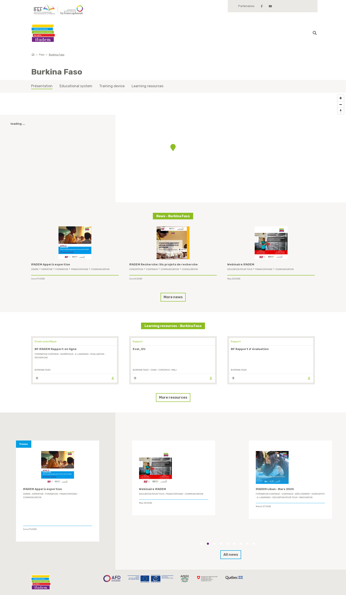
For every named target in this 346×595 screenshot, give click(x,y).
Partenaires (246, 6)
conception (136, 269)
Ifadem (43, 33)
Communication (100, 269)
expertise (47, 269)
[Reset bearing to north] (340, 111)
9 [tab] (254, 544)
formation (61, 269)
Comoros (164, 370)
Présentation (42, 86)
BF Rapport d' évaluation (250, 349)
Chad (153, 370)
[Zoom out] (340, 104)
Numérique (66, 354)
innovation (305, 497)
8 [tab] (247, 544)
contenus (152, 269)
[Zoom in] (340, 98)
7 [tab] (240, 544)
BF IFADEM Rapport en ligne (56, 349)
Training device (112, 86)
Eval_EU (139, 349)
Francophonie (79, 269)
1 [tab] (201, 544)
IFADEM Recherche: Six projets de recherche (163, 264)
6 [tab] (234, 544)
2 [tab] (208, 544)
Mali (174, 370)
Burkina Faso (56, 54)
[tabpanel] (173, 477)
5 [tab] (227, 544)
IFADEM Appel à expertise (50, 264)
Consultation (190, 269)
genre (35, 269)
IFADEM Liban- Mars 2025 (275, 489)
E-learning (82, 354)
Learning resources (147, 86)
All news (230, 554)
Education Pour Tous (239, 269)
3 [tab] (214, 544)
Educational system (76, 86)
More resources (173, 397)
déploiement (302, 494)
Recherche (41, 357)
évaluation (97, 354)
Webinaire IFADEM (240, 264)
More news (173, 297)
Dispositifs (318, 494)
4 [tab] (221, 544)
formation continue (47, 354)
